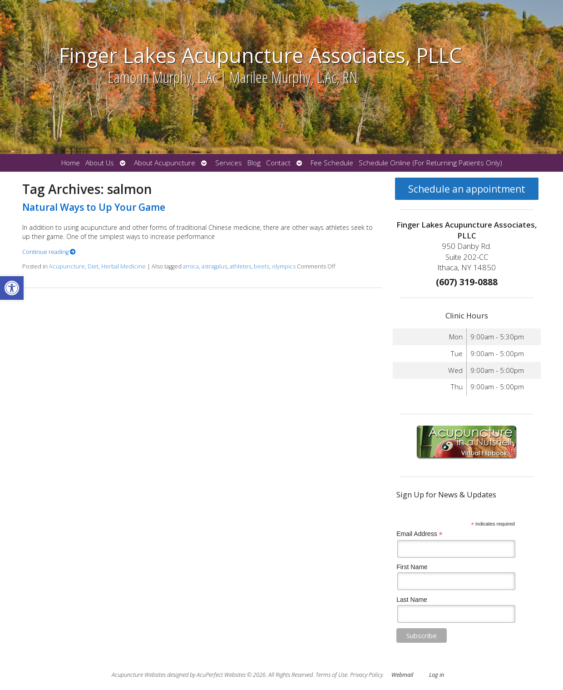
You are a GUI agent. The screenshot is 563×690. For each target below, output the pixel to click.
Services (228, 163)
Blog (254, 163)
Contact (278, 163)
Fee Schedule (332, 163)
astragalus (214, 266)
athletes (240, 266)
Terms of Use (331, 675)
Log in (436, 675)
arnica (191, 266)
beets (261, 266)
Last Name (411, 599)
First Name (411, 567)
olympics (284, 266)
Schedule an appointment (466, 189)
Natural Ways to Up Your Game (93, 207)
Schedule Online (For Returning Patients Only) (430, 163)
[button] (12, 288)
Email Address (419, 534)
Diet (93, 266)
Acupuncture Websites (139, 675)
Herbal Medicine (123, 266)
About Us (99, 163)
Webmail (402, 675)
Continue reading (49, 252)
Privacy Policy (366, 675)
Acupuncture (67, 266)
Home (70, 163)
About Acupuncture (164, 163)
